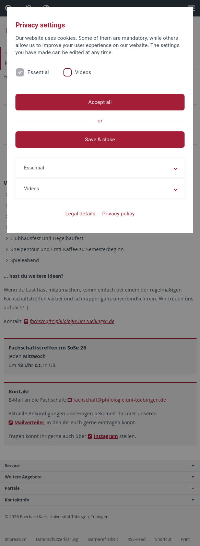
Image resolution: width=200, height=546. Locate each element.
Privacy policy (118, 214)
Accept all (99, 102)
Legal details (80, 214)
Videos (83, 72)
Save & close (100, 139)
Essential (38, 72)
